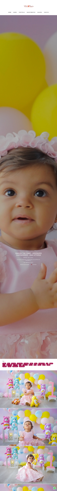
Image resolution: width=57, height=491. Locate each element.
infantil (30, 364)
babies (39, 364)
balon (44, 364)
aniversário (19, 363)
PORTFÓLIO (22, 12)
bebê (35, 364)
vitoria (51, 363)
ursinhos (15, 364)
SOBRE (15, 12)
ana (47, 363)
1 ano (36, 363)
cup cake (13, 363)
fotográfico (15, 366)
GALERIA (39, 12)
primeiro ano (41, 363)
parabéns (26, 363)
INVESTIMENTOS (31, 12)
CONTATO (46, 12)
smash (4, 363)
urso (4, 364)
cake (9, 363)
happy (31, 363)
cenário (4, 366)
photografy (22, 366)
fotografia (25, 364)
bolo (20, 364)
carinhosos (9, 364)
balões (48, 364)
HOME (9, 12)
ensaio (9, 366)
